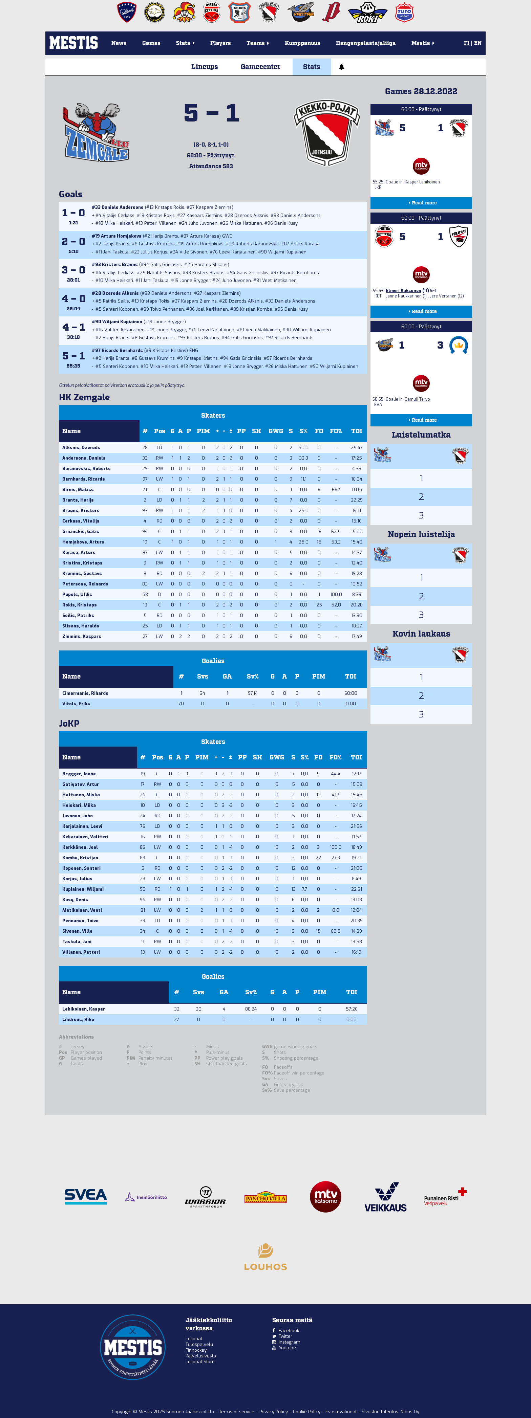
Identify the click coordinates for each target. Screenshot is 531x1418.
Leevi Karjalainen (237, 252)
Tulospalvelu (199, 1344)
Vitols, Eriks (76, 704)
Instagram (289, 1342)
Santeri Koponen (120, 309)
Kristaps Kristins (169, 350)
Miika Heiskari (119, 223)
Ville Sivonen (193, 252)
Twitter (285, 1336)
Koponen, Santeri (81, 868)
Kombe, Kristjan (80, 858)
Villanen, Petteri (81, 952)
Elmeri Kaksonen (403, 290)
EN (478, 43)
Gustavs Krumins (157, 244)
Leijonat (194, 1339)
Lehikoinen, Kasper (83, 1009)
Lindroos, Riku (78, 1019)
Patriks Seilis (116, 301)
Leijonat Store (200, 1362)
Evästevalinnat (341, 1412)
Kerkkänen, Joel (80, 847)
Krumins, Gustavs (82, 573)
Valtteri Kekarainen (124, 330)
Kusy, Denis (75, 900)
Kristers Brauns (120, 264)
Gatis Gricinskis (166, 264)
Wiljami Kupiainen (287, 252)
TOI (356, 431)
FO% (336, 431)
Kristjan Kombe (256, 309)
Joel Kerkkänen (212, 309)
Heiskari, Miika (79, 805)
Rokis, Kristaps (79, 605)
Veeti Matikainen (279, 280)
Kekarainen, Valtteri (85, 837)
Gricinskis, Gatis (80, 531)
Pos (159, 431)
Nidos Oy (410, 1412)
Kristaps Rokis (169, 207)
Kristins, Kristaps (82, 563)
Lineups (204, 67)
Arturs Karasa (204, 236)
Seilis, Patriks (78, 615)
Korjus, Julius (77, 879)
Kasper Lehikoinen (422, 182)
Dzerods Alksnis (251, 215)
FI (466, 43)
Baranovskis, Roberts (86, 468)
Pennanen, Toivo (80, 921)
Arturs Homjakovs (121, 236)
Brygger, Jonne (79, 774)
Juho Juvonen (203, 223)
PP (241, 431)
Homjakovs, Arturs (83, 542)
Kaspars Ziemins (214, 207)
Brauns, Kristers (81, 510)
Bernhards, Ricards (83, 479)
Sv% (253, 676)
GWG (276, 431)
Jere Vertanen (443, 296)
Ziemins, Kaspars (81, 636)
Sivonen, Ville (77, 931)
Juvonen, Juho (77, 816)
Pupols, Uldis (77, 594)
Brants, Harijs (78, 500)
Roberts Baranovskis (257, 244)
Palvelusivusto (201, 1356)
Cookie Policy (307, 1412)
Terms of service (237, 1412)
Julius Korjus (154, 252)
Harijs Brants (164, 236)
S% (303, 431)
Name (71, 431)
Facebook (289, 1330)
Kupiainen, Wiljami (83, 889)
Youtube (287, 1348)
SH (256, 431)
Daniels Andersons (123, 207)
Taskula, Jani (76, 942)
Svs (202, 676)
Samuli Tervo (417, 399)
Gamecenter (260, 67)
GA (227, 676)
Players (220, 43)
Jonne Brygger (195, 280)
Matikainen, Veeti (82, 910)
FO (319, 431)
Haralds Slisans (211, 264)
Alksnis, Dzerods (81, 447)
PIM (203, 431)
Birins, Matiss (78, 489)
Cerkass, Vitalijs (81, 521)
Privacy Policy (274, 1412)
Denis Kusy (286, 223)
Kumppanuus (302, 43)
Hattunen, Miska (81, 795)
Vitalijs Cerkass (118, 215)
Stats (311, 67)
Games (151, 43)
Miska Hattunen (246, 223)
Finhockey (196, 1350)
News (119, 43)
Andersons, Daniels (84, 458)
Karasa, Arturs (78, 552)
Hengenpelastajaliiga (366, 43)
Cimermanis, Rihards (85, 693)
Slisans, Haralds (80, 626)
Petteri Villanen (160, 223)
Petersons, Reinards (85, 584)
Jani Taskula (116, 252)
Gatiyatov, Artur (80, 784)
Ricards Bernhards (299, 272)
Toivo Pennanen (167, 309)
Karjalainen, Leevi (82, 826)
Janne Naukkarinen (404, 296)
